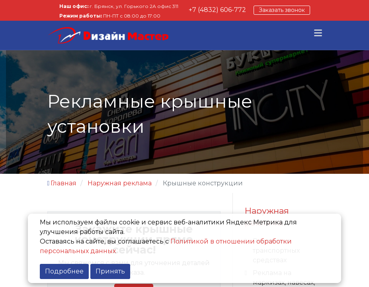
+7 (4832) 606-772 (217, 10)
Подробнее (64, 271)
